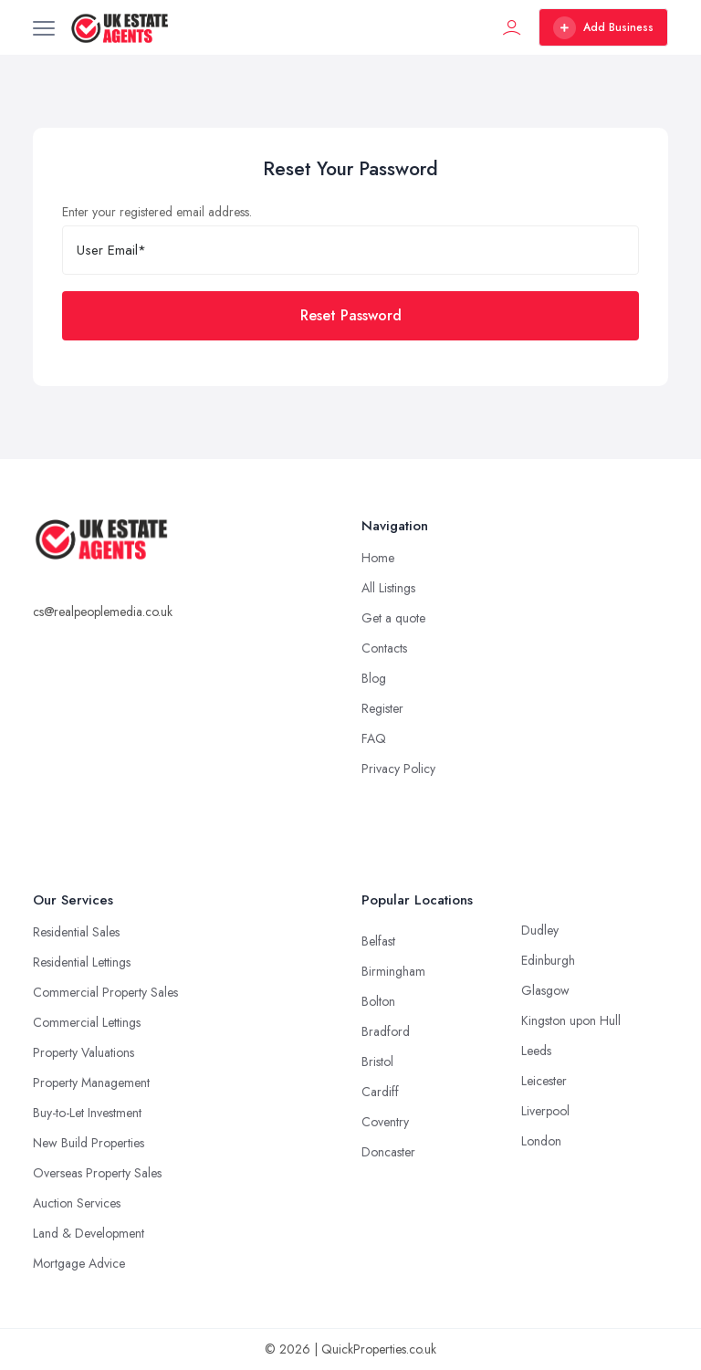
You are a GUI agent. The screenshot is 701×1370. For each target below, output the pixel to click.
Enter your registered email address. (157, 212)
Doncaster (388, 1152)
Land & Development (88, 1233)
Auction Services (76, 1203)
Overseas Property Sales (97, 1173)
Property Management (91, 1082)
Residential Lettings (82, 962)
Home (377, 558)
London (541, 1141)
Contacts (384, 648)
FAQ (373, 738)
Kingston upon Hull (571, 1020)
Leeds (536, 1050)
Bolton (378, 1001)
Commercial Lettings (87, 1022)
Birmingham (393, 971)
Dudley (540, 930)
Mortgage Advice (79, 1263)
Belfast (378, 941)
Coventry (385, 1122)
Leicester (544, 1081)
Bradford (385, 1031)
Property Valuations (83, 1052)
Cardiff (380, 1091)
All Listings (388, 588)
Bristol (377, 1061)
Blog (373, 678)
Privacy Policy (398, 768)
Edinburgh (548, 960)
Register (382, 708)
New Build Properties (88, 1143)
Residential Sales (76, 932)
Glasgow (545, 990)
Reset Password (351, 315)
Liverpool (545, 1111)
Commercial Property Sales (105, 992)
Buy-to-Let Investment (87, 1112)
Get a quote (393, 618)
